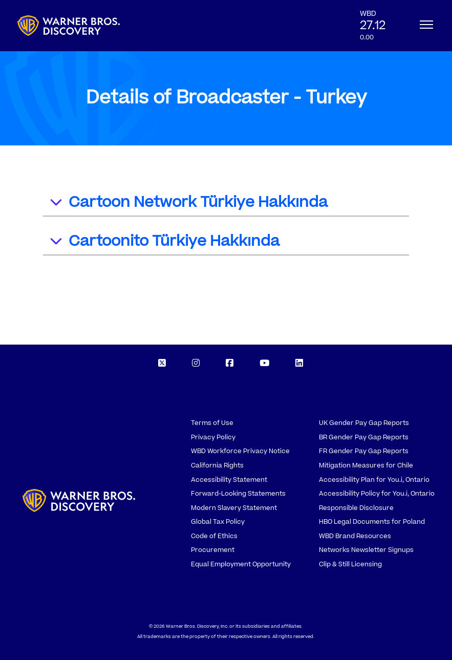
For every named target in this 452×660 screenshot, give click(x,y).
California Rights (217, 465)
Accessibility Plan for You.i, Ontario (374, 479)
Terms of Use (212, 423)
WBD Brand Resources (355, 536)
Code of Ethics (214, 536)
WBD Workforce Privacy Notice (240, 451)
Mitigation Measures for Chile (366, 465)
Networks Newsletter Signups (366, 550)
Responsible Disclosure (356, 508)
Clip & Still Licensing (350, 564)
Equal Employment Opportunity (241, 564)
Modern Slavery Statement (234, 508)
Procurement (212, 550)
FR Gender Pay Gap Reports (363, 451)
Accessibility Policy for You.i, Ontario (377, 493)
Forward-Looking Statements (238, 493)
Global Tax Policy (218, 521)
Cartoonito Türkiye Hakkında (164, 242)
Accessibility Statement (229, 479)
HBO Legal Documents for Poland (372, 521)
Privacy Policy (213, 437)
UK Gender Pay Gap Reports (364, 423)
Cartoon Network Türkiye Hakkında (188, 203)
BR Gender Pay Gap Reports (363, 437)
